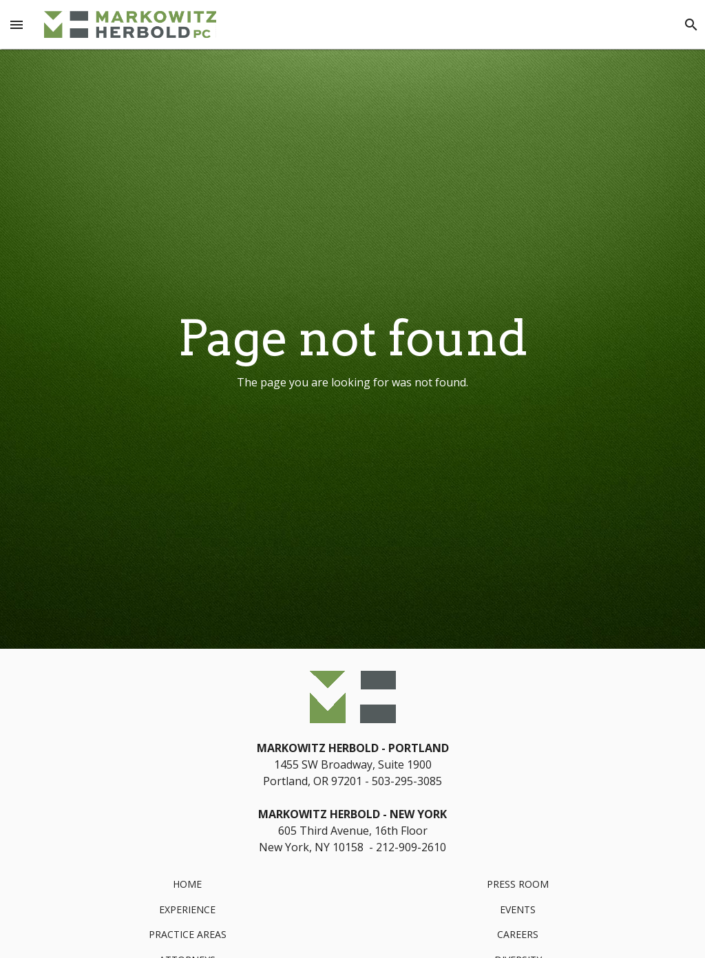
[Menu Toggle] (16, 24)
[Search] (691, 24)
